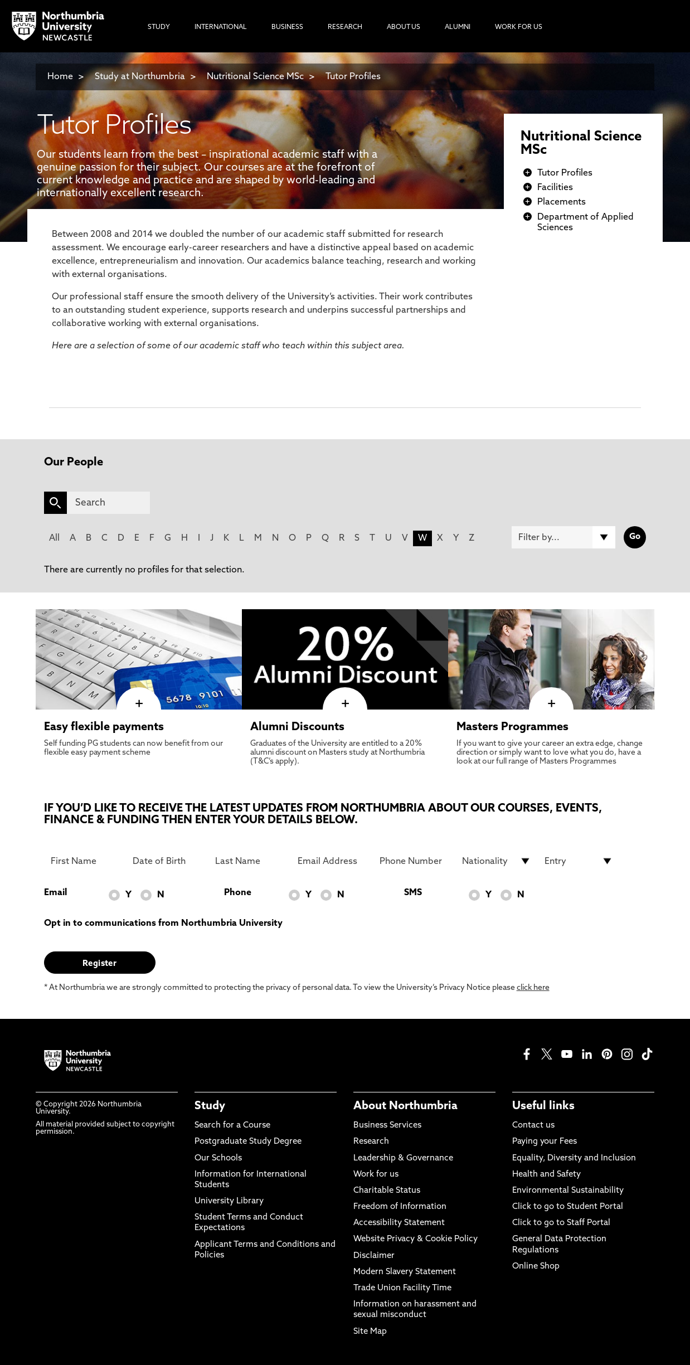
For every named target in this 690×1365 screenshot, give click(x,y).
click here (533, 988)
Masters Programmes (512, 727)
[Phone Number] (414, 861)
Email (55, 892)
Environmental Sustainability (568, 1191)
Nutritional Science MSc (255, 76)
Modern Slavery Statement (404, 1272)
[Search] (108, 503)
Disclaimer (374, 1256)
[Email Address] (332, 861)
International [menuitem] (221, 27)
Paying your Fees (544, 1142)
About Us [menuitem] (403, 27)
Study (210, 1106)
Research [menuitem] (345, 27)
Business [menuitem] (287, 27)
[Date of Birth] (167, 861)
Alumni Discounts (297, 727)
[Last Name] (250, 861)
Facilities (555, 187)
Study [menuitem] (159, 27)
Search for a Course (232, 1125)
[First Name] (85, 861)
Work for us (376, 1174)
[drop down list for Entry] (579, 861)
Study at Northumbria (140, 76)
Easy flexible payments (104, 727)
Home (60, 76)
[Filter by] (563, 537)
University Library (229, 1201)
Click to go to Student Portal (567, 1207)
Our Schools (218, 1158)
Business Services (387, 1125)
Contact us (533, 1125)
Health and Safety (546, 1174)
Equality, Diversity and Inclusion (574, 1158)
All (54, 538)
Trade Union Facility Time (402, 1288)
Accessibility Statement (399, 1223)
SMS (413, 892)
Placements (561, 202)
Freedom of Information (399, 1207)
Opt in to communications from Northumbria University (163, 923)
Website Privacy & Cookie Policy (415, 1239)
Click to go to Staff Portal (561, 1223)
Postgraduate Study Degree (248, 1142)
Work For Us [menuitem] (518, 27)
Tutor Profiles (353, 76)
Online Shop (536, 1266)
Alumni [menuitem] (457, 27)
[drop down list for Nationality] (496, 861)
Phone (237, 892)
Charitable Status (386, 1191)
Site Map (370, 1332)
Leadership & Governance (403, 1158)
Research (371, 1142)
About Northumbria (405, 1106)
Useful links (543, 1106)
